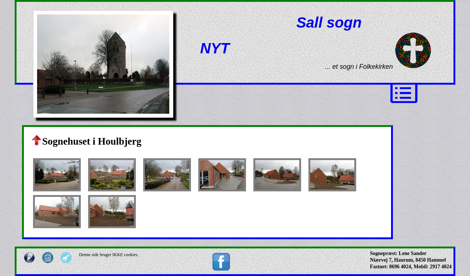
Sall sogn (329, 22)
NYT (214, 48)
